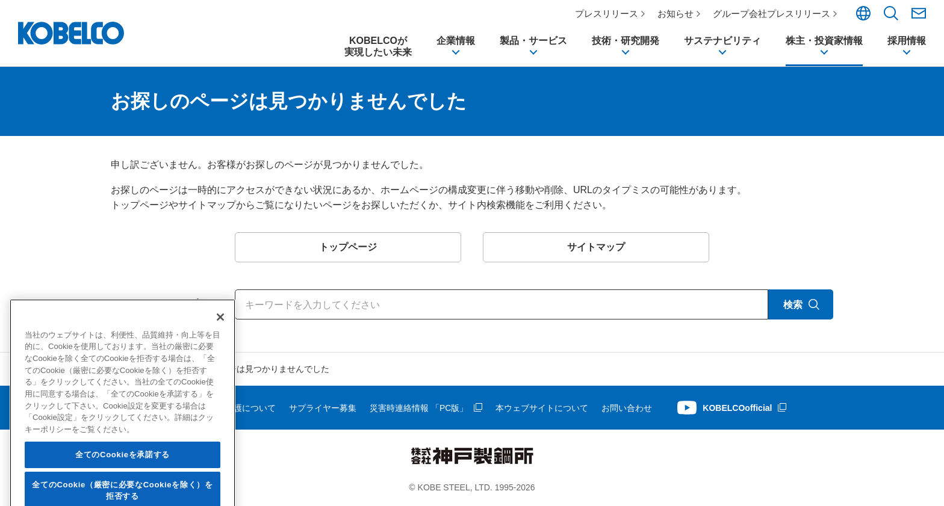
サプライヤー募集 (322, 408)
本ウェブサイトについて (541, 408)
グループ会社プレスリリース (771, 13)
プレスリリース (606, 13)
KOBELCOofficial (737, 408)
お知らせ (675, 13)
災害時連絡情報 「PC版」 (419, 408)
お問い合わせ (626, 408)
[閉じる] (220, 390)
